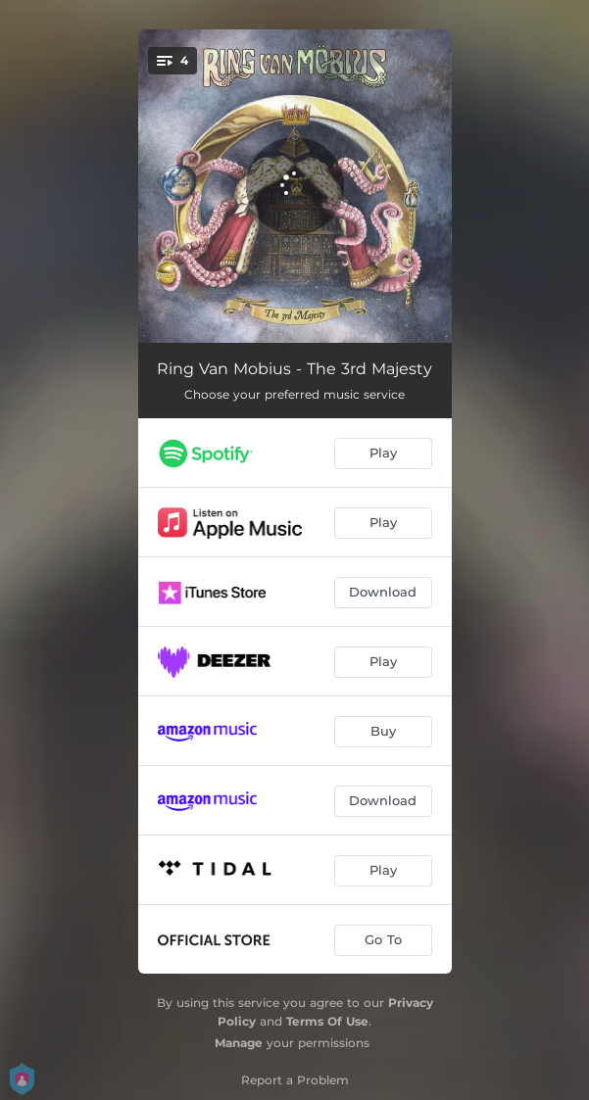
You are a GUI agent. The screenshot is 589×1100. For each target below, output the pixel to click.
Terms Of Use (327, 1021)
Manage (239, 1042)
